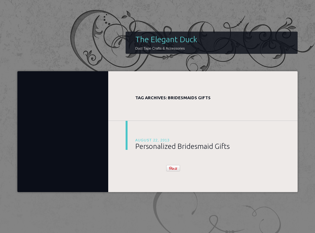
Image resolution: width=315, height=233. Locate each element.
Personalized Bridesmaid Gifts (182, 146)
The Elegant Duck (166, 39)
